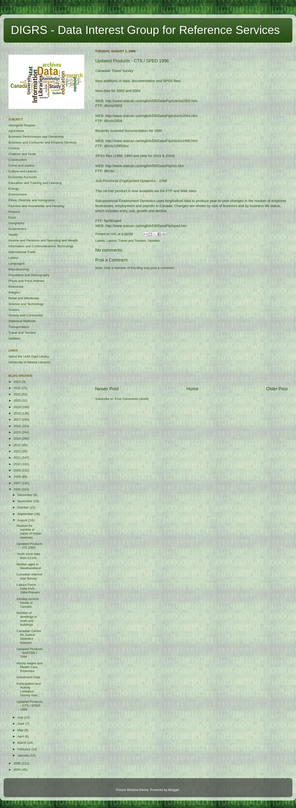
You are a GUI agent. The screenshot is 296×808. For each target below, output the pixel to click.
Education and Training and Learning (35, 183)
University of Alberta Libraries (29, 362)
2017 (17, 419)
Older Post (277, 388)
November (25, 501)
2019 (17, 407)
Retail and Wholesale (23, 298)
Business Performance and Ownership (36, 136)
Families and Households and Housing (36, 206)
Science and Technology (26, 304)
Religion (14, 292)
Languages (16, 263)
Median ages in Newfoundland (29, 566)
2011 (17, 457)
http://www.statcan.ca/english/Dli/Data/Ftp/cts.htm (144, 166)
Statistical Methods (22, 321)
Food (12, 217)
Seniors (13, 310)
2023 (17, 382)
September (25, 514)
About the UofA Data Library (28, 356)
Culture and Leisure (22, 171)
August (22, 520)
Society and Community (25, 315)
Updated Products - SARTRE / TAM (30, 652)
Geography (16, 223)
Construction (17, 160)
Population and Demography (29, 275)
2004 (17, 769)
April (21, 736)
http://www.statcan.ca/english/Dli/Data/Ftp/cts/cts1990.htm (151, 141)
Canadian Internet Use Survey (29, 576)
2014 (17, 438)
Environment (17, 194)
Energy (13, 188)
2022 (17, 388)
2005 (17, 763)
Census (13, 148)
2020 (17, 400)
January (23, 755)
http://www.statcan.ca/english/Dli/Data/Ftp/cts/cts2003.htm (151, 101)
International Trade (22, 252)
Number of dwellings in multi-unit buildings (27, 618)
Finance (14, 212)
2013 (17, 445)
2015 (17, 432)
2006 (17, 489)
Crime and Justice (21, 165)
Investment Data (28, 677)
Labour (111, 240)
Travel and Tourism (132, 240)
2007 (17, 483)
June (21, 723)
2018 (17, 413)
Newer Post (107, 388)
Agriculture (16, 131)
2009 (17, 470)
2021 (17, 394)
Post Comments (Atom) (132, 399)
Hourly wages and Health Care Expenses (30, 667)
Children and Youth (22, 154)
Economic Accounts (22, 177)
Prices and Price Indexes (26, 281)
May (20, 730)
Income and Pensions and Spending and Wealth (43, 240)
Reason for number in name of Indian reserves (29, 531)
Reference (15, 286)
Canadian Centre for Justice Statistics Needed (29, 637)
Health (13, 234)
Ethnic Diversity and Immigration (31, 200)
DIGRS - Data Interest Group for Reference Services (145, 30)
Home (192, 388)
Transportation (18, 327)
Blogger (173, 790)
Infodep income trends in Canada (28, 602)
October (23, 507)
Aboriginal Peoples (22, 125)
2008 (17, 476)
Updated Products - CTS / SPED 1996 (30, 705)
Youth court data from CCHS (28, 556)
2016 (17, 426)
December (25, 495)
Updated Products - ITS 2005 (30, 545)
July (20, 717)
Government (17, 229)
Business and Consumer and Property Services (42, 142)
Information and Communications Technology (40, 246)
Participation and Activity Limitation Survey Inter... (29, 689)
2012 (17, 451)
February (24, 749)
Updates (154, 240)
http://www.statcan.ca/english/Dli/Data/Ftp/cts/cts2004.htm (151, 116)
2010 (17, 464)
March (22, 742)
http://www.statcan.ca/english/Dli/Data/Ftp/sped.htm (146, 226)
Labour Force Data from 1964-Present (28, 588)
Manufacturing (18, 269)
